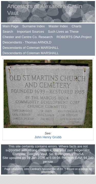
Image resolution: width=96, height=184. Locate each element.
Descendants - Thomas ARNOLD (27, 42)
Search (8, 31)
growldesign (48, 171)
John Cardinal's (32, 169)
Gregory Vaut (37, 154)
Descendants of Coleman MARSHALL (31, 48)
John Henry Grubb (48, 137)
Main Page (10, 26)
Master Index (58, 26)
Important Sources (30, 31)
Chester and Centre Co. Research (28, 37)
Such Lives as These (63, 31)
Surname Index (33, 26)
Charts (76, 26)
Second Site (49, 169)
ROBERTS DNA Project (74, 37)
